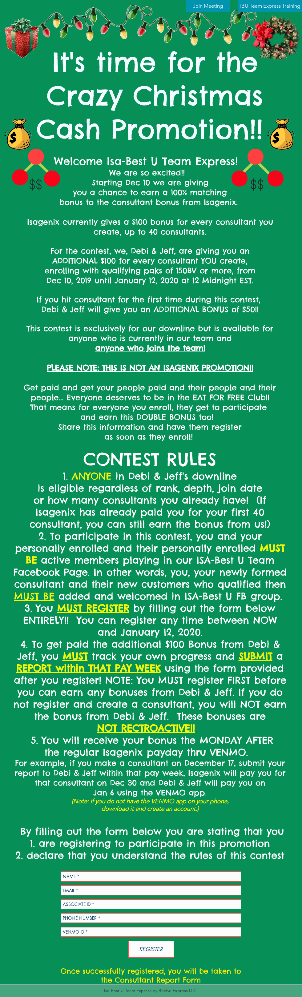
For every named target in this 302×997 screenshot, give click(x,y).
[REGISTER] (151, 949)
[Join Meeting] (208, 6)
